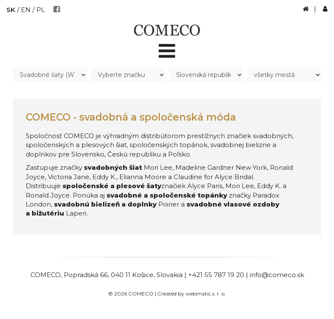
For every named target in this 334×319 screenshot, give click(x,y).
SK (10, 10)
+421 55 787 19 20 (216, 275)
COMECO (45, 275)
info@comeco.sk (277, 275)
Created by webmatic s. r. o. (191, 293)
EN (26, 10)
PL (40, 10)
